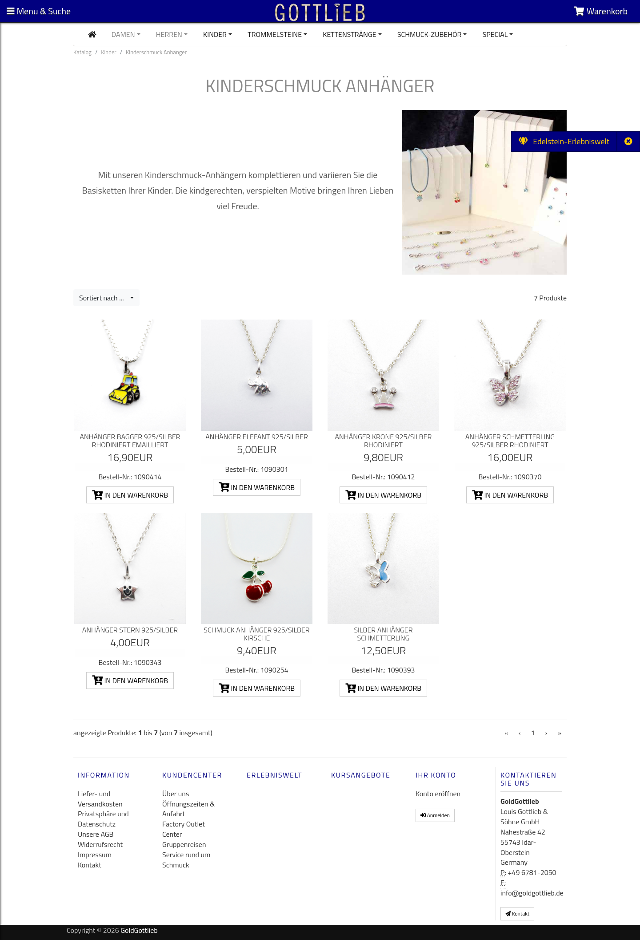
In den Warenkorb (130, 495)
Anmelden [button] (435, 815)
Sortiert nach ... (103, 297)
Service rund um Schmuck (186, 859)
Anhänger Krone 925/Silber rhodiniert (383, 440)
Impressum (95, 854)
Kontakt (89, 864)
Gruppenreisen (184, 844)
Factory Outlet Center (183, 828)
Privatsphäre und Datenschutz (103, 818)
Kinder (215, 34)
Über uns (175, 793)
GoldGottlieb (139, 930)
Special (495, 34)
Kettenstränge (349, 34)
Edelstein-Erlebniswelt (564, 141)
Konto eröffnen (438, 793)
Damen (123, 34)
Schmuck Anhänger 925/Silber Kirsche (256, 633)
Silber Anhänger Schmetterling (383, 633)
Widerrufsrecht (100, 844)
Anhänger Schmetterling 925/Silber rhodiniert (510, 440)
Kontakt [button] (517, 913)
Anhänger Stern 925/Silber (130, 629)
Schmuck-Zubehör (429, 34)
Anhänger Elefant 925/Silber (256, 436)
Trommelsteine (275, 34)
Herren (169, 34)
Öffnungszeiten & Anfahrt (188, 808)
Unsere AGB (95, 834)
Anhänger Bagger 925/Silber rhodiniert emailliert (130, 440)
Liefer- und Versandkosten (100, 798)
